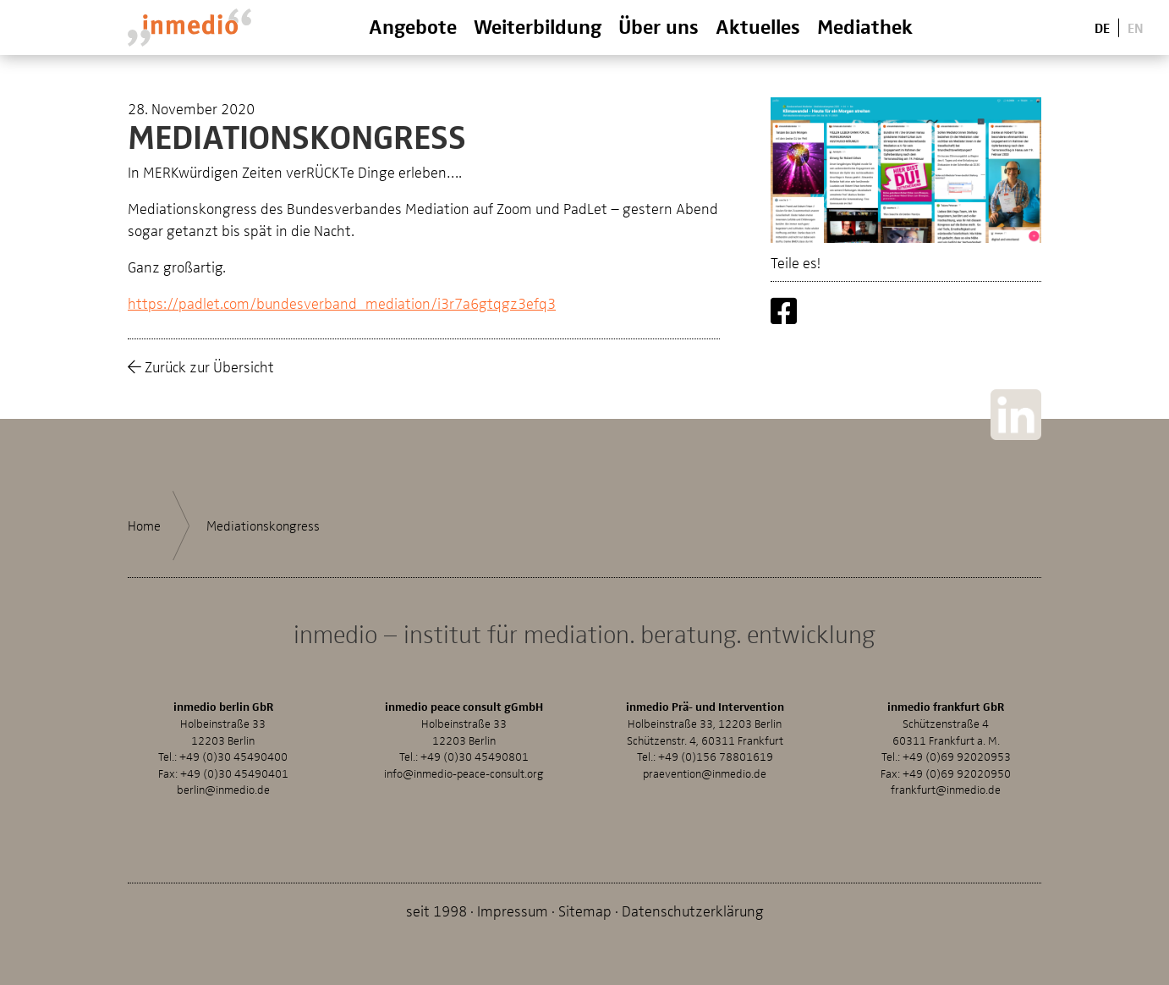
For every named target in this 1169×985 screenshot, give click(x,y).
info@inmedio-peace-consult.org (464, 773)
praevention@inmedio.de (704, 773)
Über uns (658, 26)
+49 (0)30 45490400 (233, 756)
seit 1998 (436, 910)
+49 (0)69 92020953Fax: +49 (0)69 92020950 (946, 764)
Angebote (413, 26)
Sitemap (585, 910)
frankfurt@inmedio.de (946, 789)
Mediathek (865, 26)
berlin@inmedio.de (223, 789)
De (1102, 26)
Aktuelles (758, 26)
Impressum (512, 910)
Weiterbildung (537, 26)
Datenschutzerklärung (693, 910)
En (1136, 26)
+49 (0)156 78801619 (715, 756)
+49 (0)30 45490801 (474, 756)
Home (144, 525)
